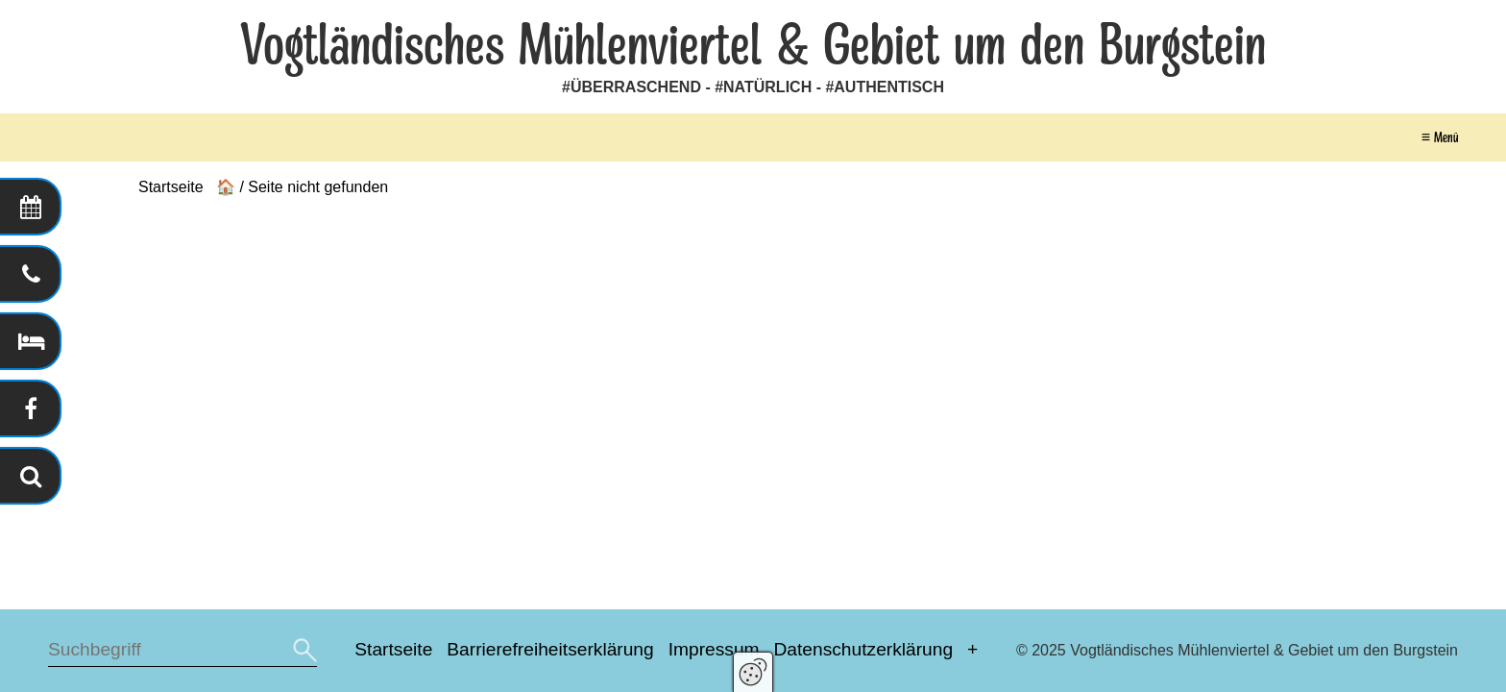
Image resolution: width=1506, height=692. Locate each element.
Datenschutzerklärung (863, 649)
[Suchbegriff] (182, 650)
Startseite (393, 649)
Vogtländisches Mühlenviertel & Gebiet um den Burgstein (753, 46)
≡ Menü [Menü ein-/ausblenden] (1439, 137)
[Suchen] (302, 650)
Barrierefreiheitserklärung (550, 649)
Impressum (714, 649)
